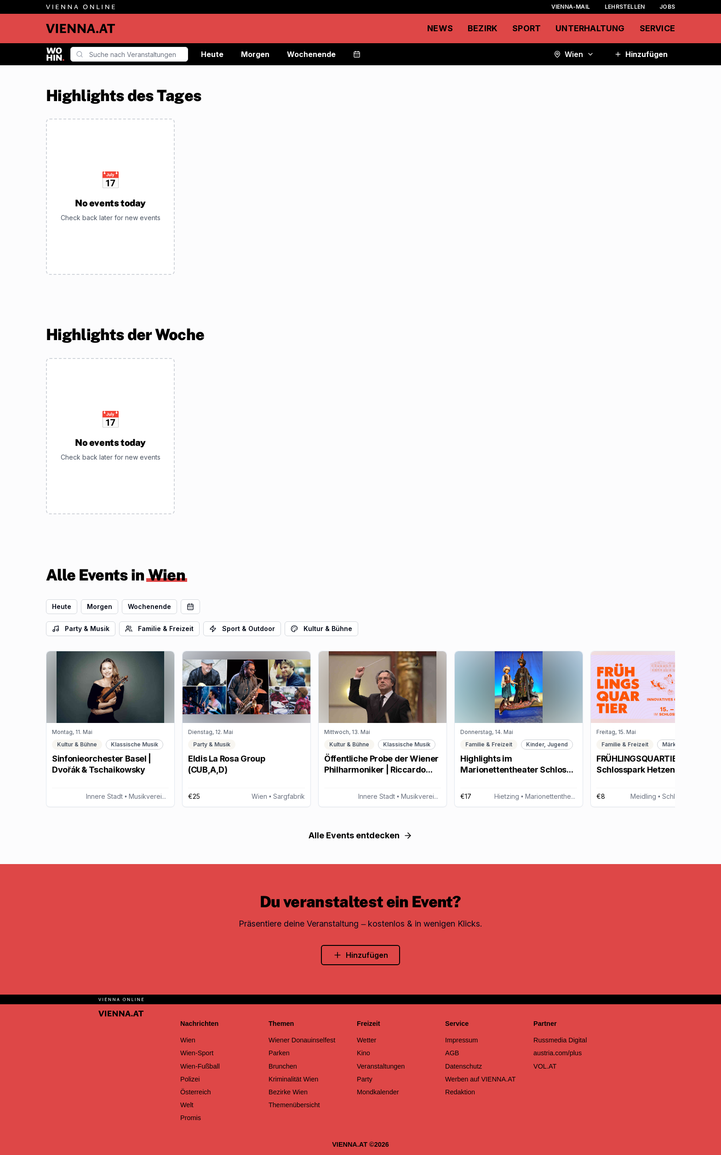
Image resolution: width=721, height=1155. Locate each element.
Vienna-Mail (570, 6)
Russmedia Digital (560, 1040)
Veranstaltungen (381, 1066)
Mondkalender (378, 1092)
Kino (363, 1053)
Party (364, 1079)
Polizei (190, 1079)
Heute (212, 54)
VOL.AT (544, 1066)
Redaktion (460, 1092)
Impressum (461, 1040)
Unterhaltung (589, 28)
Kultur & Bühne (321, 628)
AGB (452, 1053)
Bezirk (483, 28)
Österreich (195, 1092)
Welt (187, 1105)
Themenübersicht (294, 1105)
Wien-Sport (196, 1053)
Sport (526, 28)
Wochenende (311, 54)
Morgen (255, 54)
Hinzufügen (641, 54)
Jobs (667, 6)
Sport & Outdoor (242, 628)
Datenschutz (463, 1066)
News (440, 28)
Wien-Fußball (200, 1066)
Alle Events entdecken (360, 835)
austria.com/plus (557, 1053)
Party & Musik (80, 628)
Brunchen (283, 1066)
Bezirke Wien (288, 1092)
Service (657, 28)
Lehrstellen (625, 6)
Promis (190, 1117)
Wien (574, 54)
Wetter (366, 1040)
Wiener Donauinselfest (302, 1040)
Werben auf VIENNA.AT (480, 1079)
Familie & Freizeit (159, 628)
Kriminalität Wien (293, 1079)
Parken (279, 1053)
